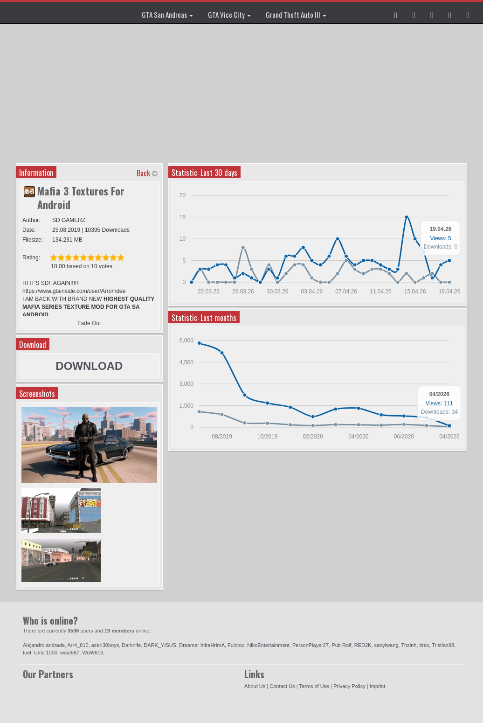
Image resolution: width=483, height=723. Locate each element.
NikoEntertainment (268, 645)
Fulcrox (236, 645)
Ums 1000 (45, 652)
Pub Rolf (341, 645)
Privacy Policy (349, 686)
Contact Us (282, 686)
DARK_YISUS (160, 645)
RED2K (363, 645)
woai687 (69, 652)
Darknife (131, 645)
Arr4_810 (77, 645)
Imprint (378, 686)
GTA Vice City (229, 14)
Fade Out (89, 323)
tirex (424, 645)
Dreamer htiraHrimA (202, 645)
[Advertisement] (243, 93)
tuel (27, 652)
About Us (254, 686)
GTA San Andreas (167, 14)
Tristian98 (443, 645)
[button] (396, 12)
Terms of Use (314, 686)
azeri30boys (105, 645)
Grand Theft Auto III (296, 14)
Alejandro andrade (44, 645)
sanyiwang (386, 645)
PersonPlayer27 (310, 645)
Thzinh (408, 645)
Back (143, 173)
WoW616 (92, 652)
